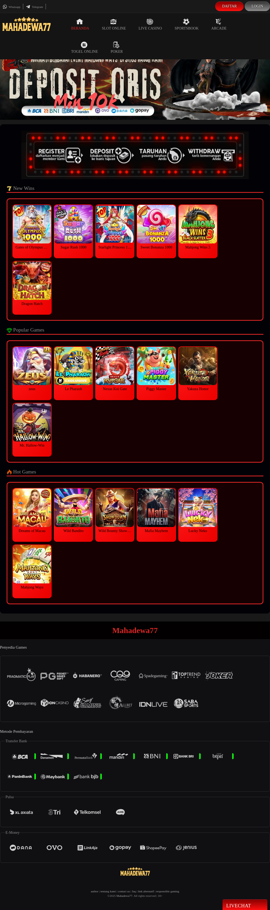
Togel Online (84, 47)
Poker (117, 47)
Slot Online (114, 24)
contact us (124, 891)
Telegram (34, 6)
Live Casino (150, 24)
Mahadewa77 (124, 895)
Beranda (80, 24)
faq (134, 891)
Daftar (229, 6)
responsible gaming (167, 891)
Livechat (245, 905)
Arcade (218, 24)
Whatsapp (11, 6)
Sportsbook (187, 24)
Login (257, 6)
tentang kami (108, 891)
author (94, 891)
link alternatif (146, 891)
